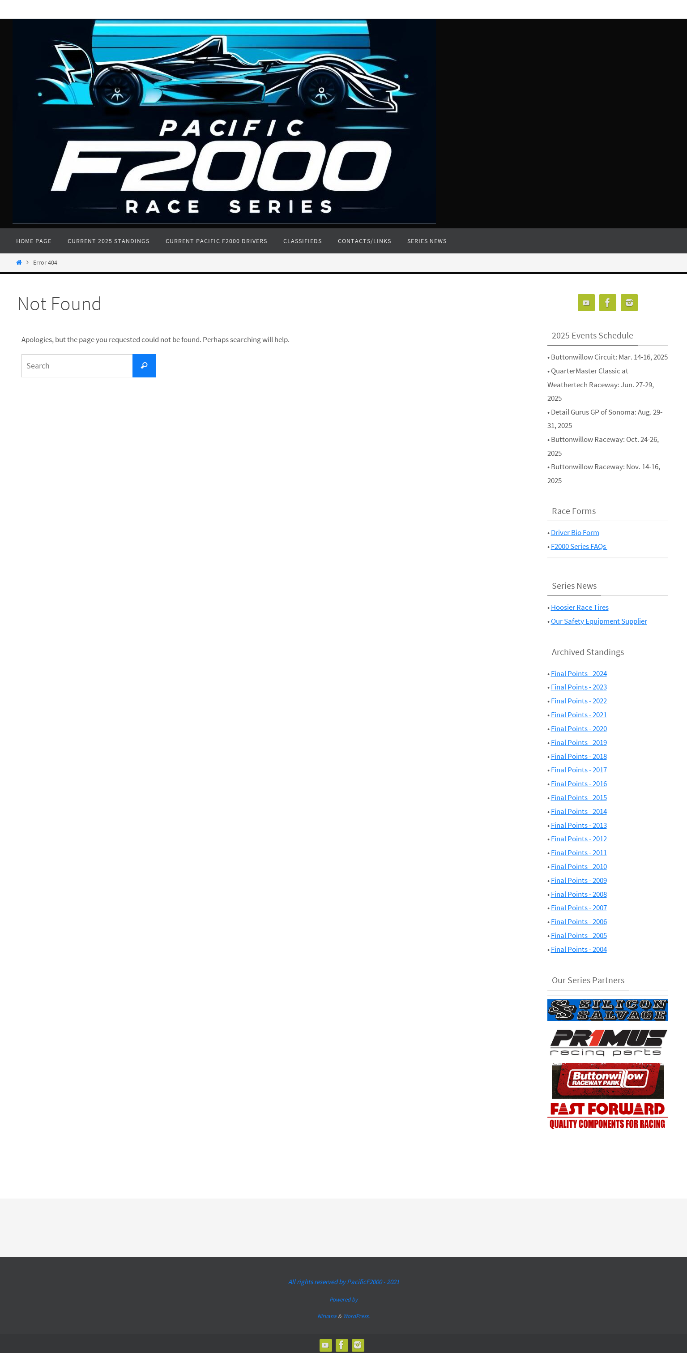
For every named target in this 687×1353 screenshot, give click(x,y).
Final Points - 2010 (579, 864)
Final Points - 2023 (579, 686)
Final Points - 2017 (579, 769)
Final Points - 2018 (579, 755)
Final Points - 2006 (579, 919)
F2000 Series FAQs (579, 546)
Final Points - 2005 (579, 933)
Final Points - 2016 (579, 783)
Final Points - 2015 (579, 796)
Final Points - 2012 (579, 837)
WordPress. (356, 1313)
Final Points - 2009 (579, 878)
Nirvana (327, 1313)
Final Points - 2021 (579, 714)
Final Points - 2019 (579, 741)
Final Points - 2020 (579, 727)
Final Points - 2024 (579, 673)
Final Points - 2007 (579, 906)
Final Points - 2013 (579, 823)
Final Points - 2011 (579, 851)
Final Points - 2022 (579, 700)
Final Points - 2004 (579, 947)
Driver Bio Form (575, 532)
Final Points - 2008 (579, 892)
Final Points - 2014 (579, 810)
